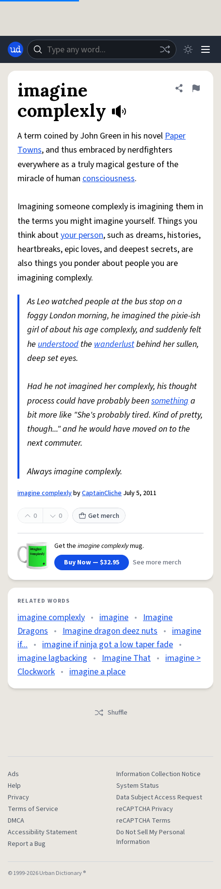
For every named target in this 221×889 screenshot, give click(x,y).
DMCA (16, 821)
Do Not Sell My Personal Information (150, 837)
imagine (113, 617)
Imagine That (126, 658)
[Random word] (165, 49)
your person (82, 235)
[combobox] (101, 49)
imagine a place (97, 672)
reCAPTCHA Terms (143, 821)
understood (58, 344)
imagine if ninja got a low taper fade (107, 645)
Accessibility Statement (42, 832)
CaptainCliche (102, 493)
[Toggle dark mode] (188, 49)
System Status (137, 786)
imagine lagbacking (52, 658)
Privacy (18, 797)
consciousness (108, 178)
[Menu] (205, 49)
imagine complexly (44, 493)
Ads (13, 774)
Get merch (99, 516)
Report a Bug (27, 844)
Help (14, 786)
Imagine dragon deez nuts (110, 631)
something (170, 401)
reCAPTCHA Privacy (144, 809)
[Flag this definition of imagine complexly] (196, 88)
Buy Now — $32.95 (91, 562)
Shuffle (110, 712)
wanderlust (114, 344)
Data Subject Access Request (159, 797)
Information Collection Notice (158, 774)
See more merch (157, 562)
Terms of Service (33, 809)
